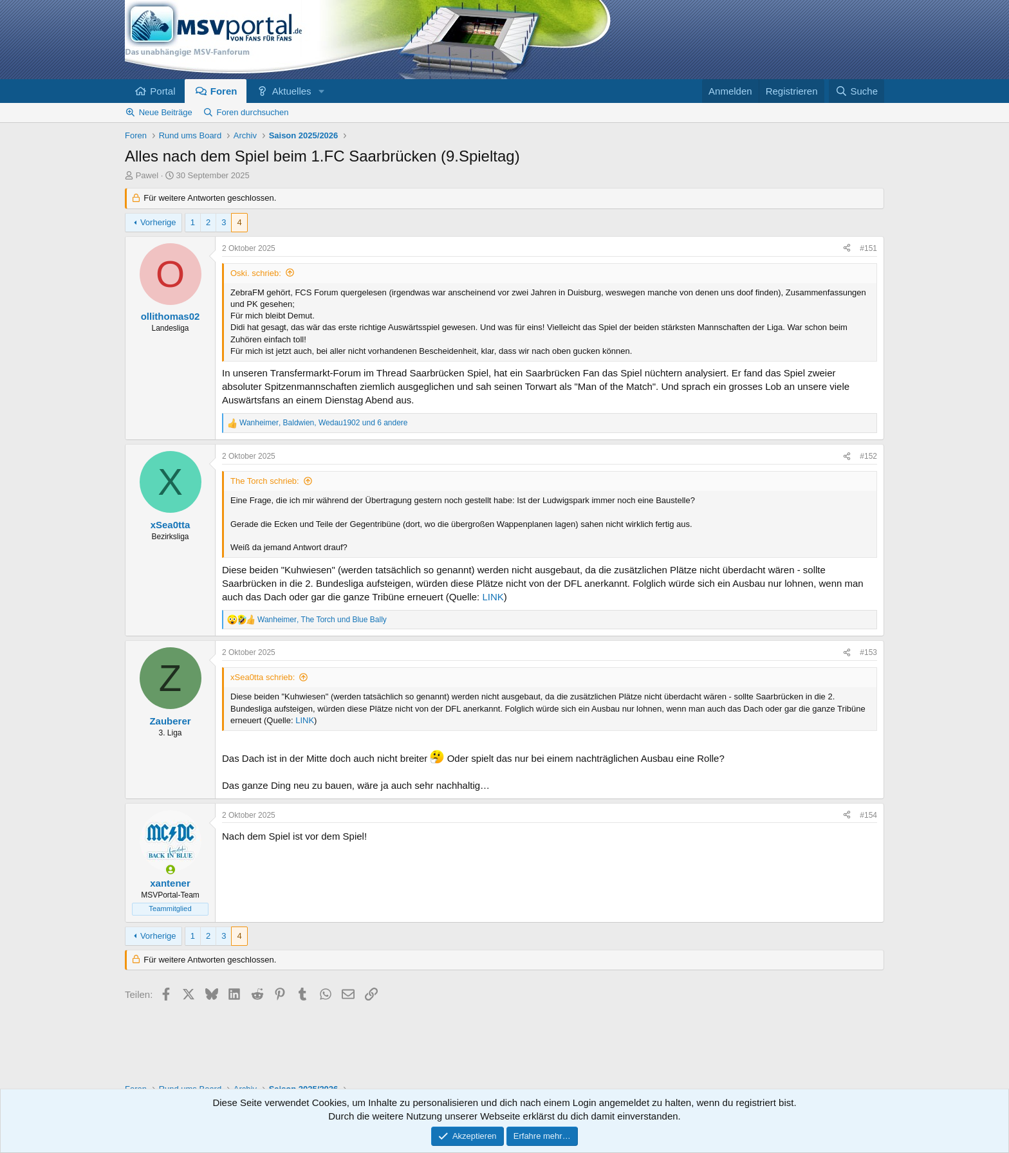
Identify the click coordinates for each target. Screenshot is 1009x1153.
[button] (321, 91)
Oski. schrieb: (255, 273)
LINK (492, 596)
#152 (868, 456)
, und (322, 619)
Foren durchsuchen (253, 112)
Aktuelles (291, 91)
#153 (868, 652)
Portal (162, 91)
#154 (868, 815)
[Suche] (856, 91)
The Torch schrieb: (264, 481)
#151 (868, 248)
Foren (223, 91)
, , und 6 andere (323, 422)
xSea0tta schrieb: (262, 677)
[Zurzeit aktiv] (170, 869)
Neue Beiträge (165, 112)
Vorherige (158, 222)
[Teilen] (846, 248)
